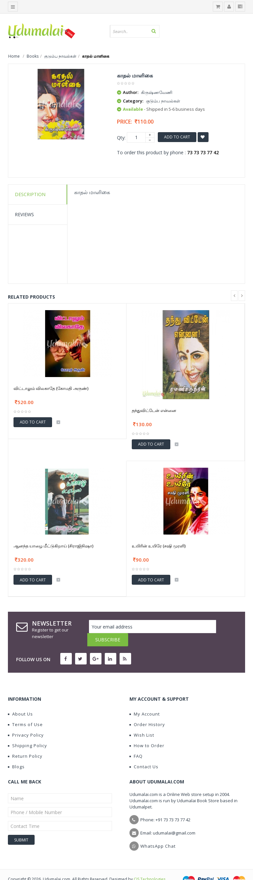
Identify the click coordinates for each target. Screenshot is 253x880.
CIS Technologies (149, 866)
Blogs (16, 753)
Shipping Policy (27, 732)
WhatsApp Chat (158, 833)
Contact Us (143, 753)
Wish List (141, 722)
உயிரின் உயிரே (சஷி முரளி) (158, 546)
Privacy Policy (26, 722)
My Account (144, 701)
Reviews (24, 214)
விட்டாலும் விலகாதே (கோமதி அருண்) (51, 388)
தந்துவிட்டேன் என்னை (154, 410)
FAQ (136, 743)
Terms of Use (25, 711)
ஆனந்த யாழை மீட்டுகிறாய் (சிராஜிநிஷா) (53, 546)
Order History (147, 711)
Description (30, 194)
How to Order (146, 732)
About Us (20, 701)
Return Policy (25, 743)
